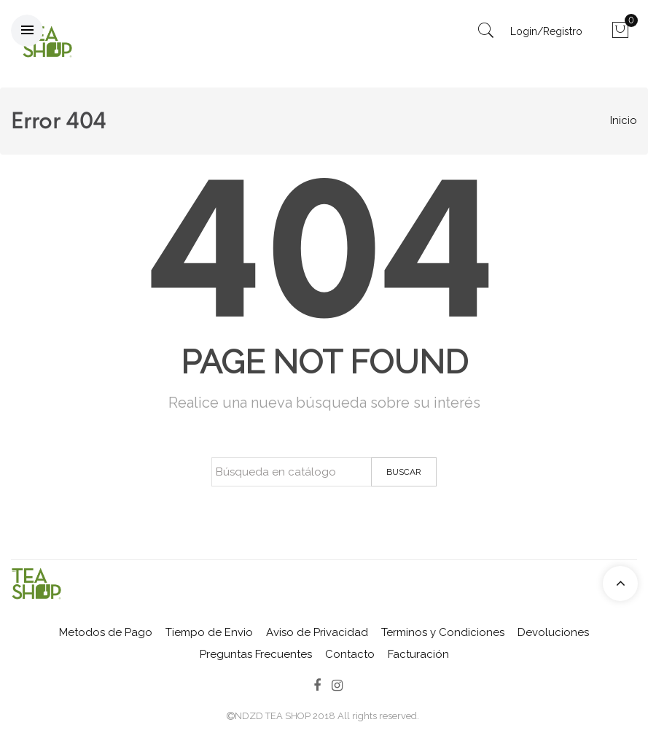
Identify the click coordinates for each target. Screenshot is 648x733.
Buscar (403, 472)
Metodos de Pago (105, 632)
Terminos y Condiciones (442, 632)
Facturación (418, 654)
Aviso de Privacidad (317, 632)
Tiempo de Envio (209, 632)
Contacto (350, 654)
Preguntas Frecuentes (256, 654)
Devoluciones (553, 632)
